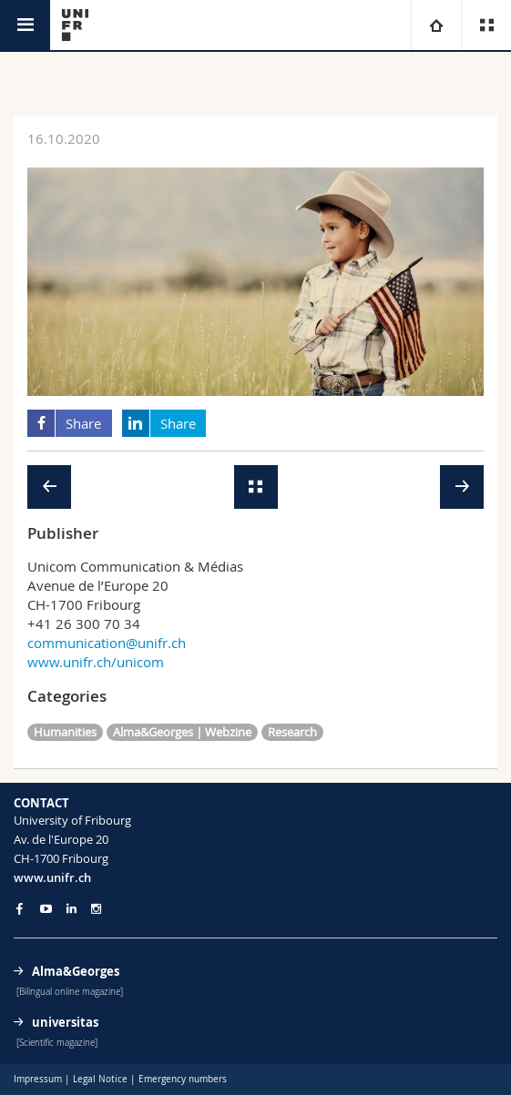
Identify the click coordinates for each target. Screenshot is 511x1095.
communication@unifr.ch (106, 643)
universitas (65, 1022)
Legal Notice (100, 1079)
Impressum (38, 1079)
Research (292, 732)
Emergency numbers (182, 1079)
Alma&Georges (75, 971)
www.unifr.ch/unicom (95, 662)
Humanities (65, 732)
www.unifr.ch (52, 877)
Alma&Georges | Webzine (182, 732)
